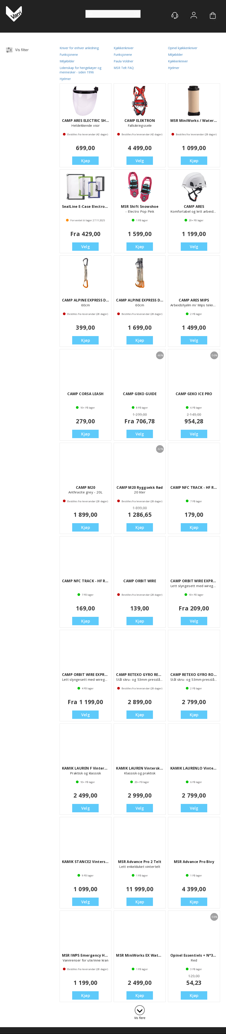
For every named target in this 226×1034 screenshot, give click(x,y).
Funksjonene (69, 54)
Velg (140, 160)
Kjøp (85, 160)
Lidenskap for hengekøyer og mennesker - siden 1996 (80, 70)
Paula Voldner (123, 61)
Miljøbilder (175, 54)
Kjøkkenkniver (124, 48)
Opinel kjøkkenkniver (182, 48)
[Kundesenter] (175, 15)
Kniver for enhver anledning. (79, 48)
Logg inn (194, 15)
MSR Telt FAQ (124, 68)
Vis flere (139, 1018)
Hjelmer (173, 68)
